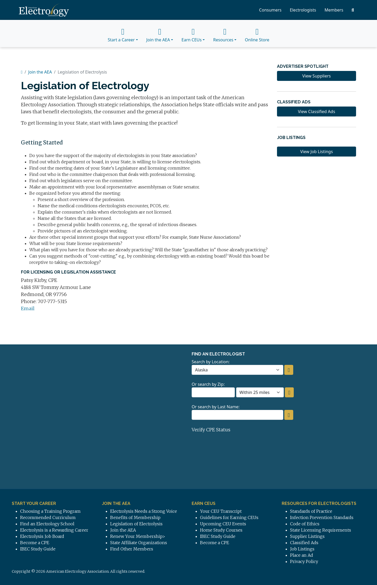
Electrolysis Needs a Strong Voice (143, 511)
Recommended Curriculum (48, 517)
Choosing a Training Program (50, 511)
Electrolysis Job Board (42, 536)
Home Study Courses (221, 530)
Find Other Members (131, 548)
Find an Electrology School (47, 523)
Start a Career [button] (121, 34)
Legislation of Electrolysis (136, 523)
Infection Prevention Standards (321, 517)
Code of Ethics (304, 523)
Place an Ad (301, 555)
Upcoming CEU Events (223, 523)
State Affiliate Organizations (138, 542)
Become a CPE (34, 542)
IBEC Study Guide (38, 548)
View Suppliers (316, 76)
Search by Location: (211, 362)
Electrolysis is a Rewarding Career (54, 530)
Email (28, 308)
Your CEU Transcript (221, 511)
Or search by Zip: (208, 384)
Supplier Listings (307, 536)
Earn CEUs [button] (191, 34)
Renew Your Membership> (137, 536)
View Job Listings (316, 151)
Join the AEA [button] (158, 34)
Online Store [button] (257, 34)
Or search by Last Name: (216, 407)
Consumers (270, 10)
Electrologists (303, 10)
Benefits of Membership (135, 517)
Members (333, 10)
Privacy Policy (304, 561)
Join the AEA (40, 72)
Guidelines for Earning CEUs (229, 517)
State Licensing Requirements (320, 530)
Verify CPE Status (211, 430)
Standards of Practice (311, 511)
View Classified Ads (316, 111)
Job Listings (302, 548)
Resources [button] (223, 34)
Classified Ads (304, 542)
